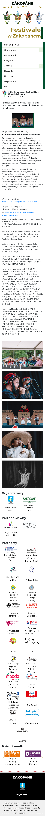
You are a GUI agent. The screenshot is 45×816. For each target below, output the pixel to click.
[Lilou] (32, 645)
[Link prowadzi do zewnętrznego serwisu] (29, 529)
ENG (6, 87)
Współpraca (10, 81)
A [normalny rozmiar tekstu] (8, 7)
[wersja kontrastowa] (17, 7)
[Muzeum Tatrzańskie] (13, 610)
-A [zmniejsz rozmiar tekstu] (4, 7)
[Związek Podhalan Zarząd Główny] (32, 592)
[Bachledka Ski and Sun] (13, 574)
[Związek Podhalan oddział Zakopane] (13, 592)
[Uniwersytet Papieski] (13, 627)
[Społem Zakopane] (32, 610)
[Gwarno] (22, 735)
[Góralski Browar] (13, 717)
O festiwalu (23, 50)
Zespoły (23, 66)
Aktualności (10, 55)
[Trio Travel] (31, 699)
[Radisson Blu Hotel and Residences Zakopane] (13, 699)
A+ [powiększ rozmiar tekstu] (12, 7)
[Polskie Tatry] (32, 574)
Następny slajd (42, 757)
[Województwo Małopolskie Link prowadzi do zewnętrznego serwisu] (11, 529)
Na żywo (8, 76)
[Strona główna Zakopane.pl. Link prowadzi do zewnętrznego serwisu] (22, 777)
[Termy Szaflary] (32, 681)
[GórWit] (13, 645)
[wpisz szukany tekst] (30, 7)
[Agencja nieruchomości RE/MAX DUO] (32, 627)
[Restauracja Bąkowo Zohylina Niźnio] (13, 663)
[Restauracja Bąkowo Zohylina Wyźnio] (32, 663)
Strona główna (11, 45)
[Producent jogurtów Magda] (13, 681)
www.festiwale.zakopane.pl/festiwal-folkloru (20, 202)
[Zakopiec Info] (32, 717)
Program (8, 60)
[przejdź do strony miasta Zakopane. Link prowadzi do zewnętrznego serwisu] (22, 3)
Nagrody (8, 71)
